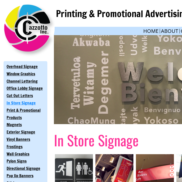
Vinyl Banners (18, 139)
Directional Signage (23, 168)
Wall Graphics (18, 154)
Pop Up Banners (20, 175)
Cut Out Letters (20, 95)
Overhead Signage (22, 66)
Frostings (15, 146)
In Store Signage (21, 103)
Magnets (14, 124)
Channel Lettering (22, 81)
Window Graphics (21, 74)
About (169, 31)
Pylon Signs (17, 161)
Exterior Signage (21, 132)
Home (150, 31)
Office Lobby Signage (25, 88)
